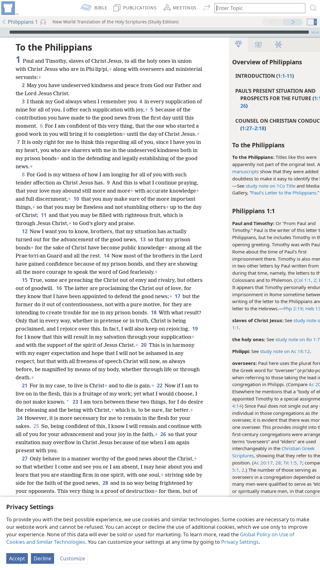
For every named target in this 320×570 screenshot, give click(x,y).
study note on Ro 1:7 (279, 339)
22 (159, 385)
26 (52, 442)
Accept (17, 558)
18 (184, 312)
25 (80, 426)
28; (260, 462)
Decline (42, 558)
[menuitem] (9, 8)
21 (24, 385)
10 (107, 198)
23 (98, 401)
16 (76, 288)
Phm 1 (306, 280)
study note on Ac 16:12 (267, 351)
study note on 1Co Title (252, 186)
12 (24, 231)
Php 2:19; (275, 308)
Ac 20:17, (245, 462)
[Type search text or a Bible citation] (257, 7)
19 (52, 336)
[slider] (159, 32)
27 (24, 458)
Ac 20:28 (299, 384)
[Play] (4, 32)
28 (160, 482)
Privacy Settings (240, 541)
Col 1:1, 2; (288, 280)
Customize (72, 558)
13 (143, 239)
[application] (160, 32)
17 (19, 304)
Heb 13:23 (297, 308)
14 (115, 255)
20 (19, 353)
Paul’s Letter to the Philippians (265, 192)
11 (97, 215)
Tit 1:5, (272, 462)
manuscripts (227, 171)
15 (24, 280)
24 (62, 418)
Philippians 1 (20, 21)
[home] (9, 8)
